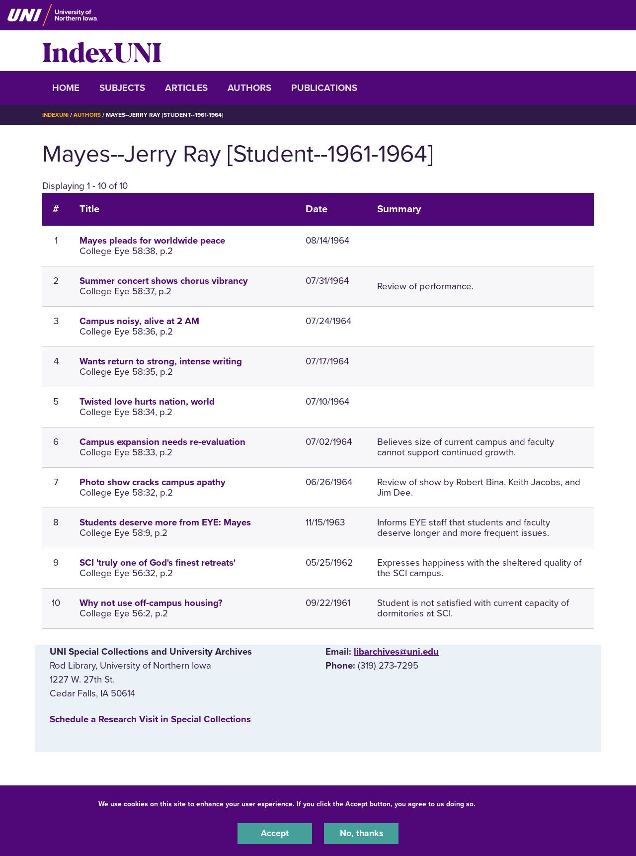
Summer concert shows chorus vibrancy (164, 280)
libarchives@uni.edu (396, 651)
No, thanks (361, 833)
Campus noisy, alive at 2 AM (139, 321)
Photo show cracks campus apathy (153, 482)
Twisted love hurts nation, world (147, 401)
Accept (274, 833)
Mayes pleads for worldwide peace (152, 240)
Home (66, 88)
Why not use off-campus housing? (151, 603)
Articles (186, 88)
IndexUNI (101, 50)
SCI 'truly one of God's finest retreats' (158, 562)
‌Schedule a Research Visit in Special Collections (150, 719)
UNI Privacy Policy (508, 803)
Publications (324, 88)
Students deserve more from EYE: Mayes (165, 522)
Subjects (122, 88)
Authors (249, 88)
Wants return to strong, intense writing (161, 361)
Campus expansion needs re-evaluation (162, 441)
